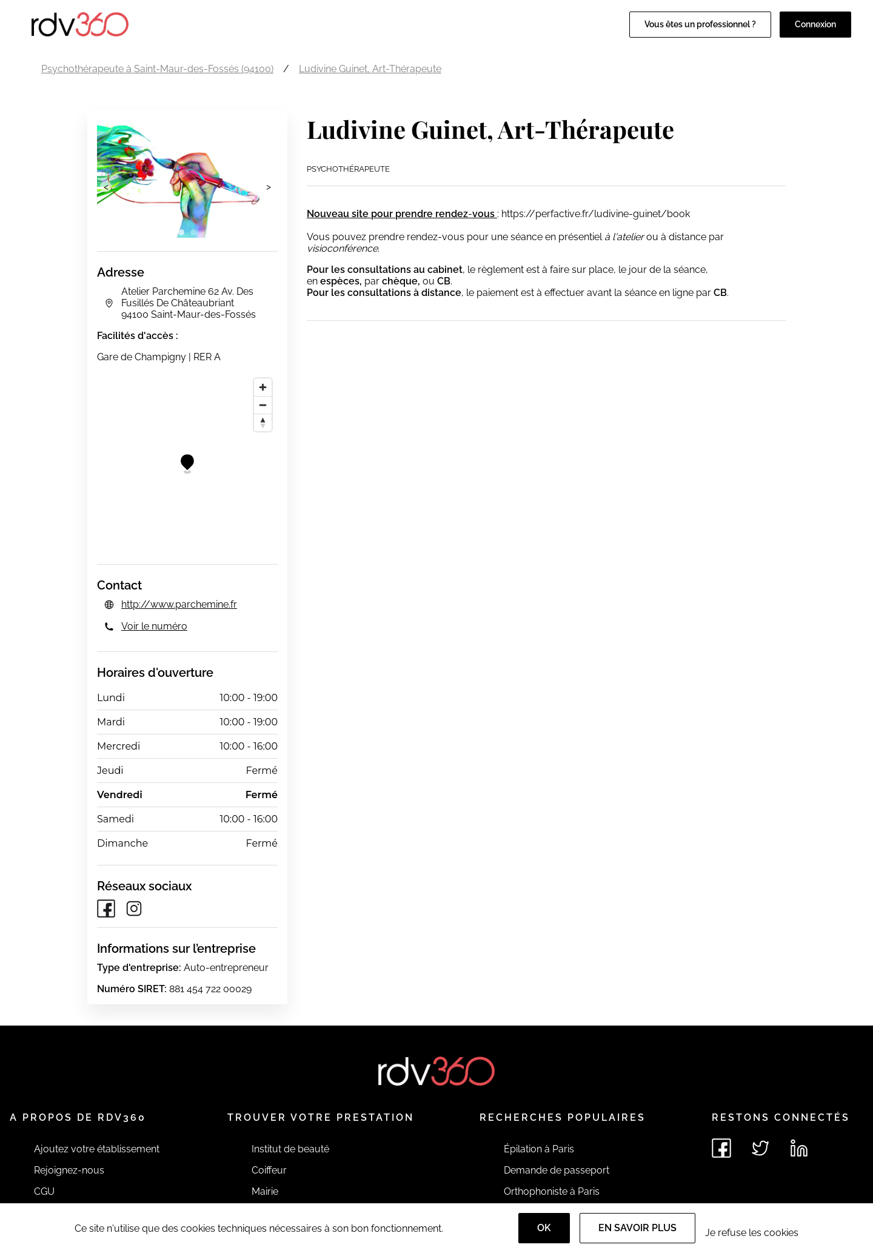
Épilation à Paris (539, 1149)
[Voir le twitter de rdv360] (760, 1148)
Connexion (815, 24)
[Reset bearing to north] (263, 422)
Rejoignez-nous (69, 1170)
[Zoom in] (263, 387)
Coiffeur (269, 1170)
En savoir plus (637, 1228)
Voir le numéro (154, 626)
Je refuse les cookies (751, 1232)
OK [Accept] (544, 1228)
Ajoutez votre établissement (96, 1149)
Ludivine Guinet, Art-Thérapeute (370, 69)
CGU (44, 1191)
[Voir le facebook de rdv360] (721, 1148)
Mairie (265, 1191)
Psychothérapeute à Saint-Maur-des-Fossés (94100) (157, 69)
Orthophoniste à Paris (552, 1191)
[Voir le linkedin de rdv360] (799, 1148)
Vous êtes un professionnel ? (700, 24)
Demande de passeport (556, 1170)
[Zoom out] (263, 405)
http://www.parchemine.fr (179, 604)
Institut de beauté (290, 1149)
